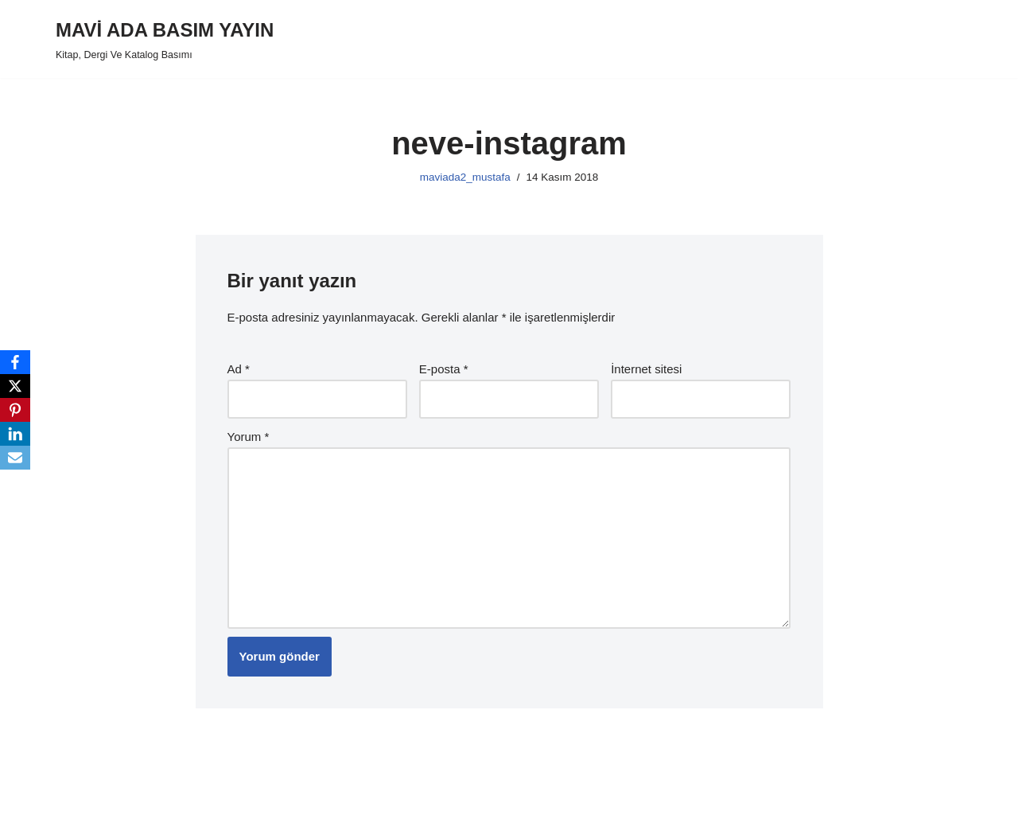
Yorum (248, 436)
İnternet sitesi (646, 369)
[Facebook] (15, 362)
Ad (238, 369)
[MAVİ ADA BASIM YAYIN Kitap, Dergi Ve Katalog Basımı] (165, 39)
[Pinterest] (15, 410)
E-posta (443, 369)
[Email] (15, 458)
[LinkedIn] (15, 434)
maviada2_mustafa (465, 177)
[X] (15, 386)
